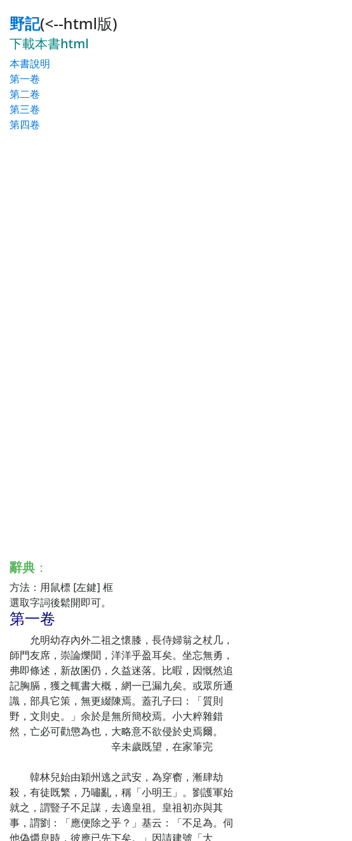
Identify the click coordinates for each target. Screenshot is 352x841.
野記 (25, 23)
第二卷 (25, 94)
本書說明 (30, 63)
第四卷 (25, 124)
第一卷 (25, 79)
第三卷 (25, 109)
